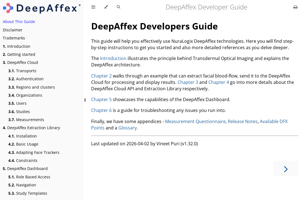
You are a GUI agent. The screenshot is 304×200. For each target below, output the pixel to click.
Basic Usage (23, 144)
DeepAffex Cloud (20, 62)
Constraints (23, 160)
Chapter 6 (101, 110)
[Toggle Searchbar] (118, 7)
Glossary (127, 128)
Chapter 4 (218, 82)
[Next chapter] (285, 168)
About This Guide (19, 21)
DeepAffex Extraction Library (31, 127)
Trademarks (14, 38)
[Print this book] (295, 7)
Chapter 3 (188, 82)
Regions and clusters (31, 87)
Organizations (25, 95)
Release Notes (243, 121)
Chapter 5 (101, 99)
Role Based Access (29, 176)
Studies (19, 111)
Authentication (26, 78)
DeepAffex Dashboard (25, 168)
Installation (22, 136)
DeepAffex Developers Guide (154, 26)
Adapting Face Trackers (33, 152)
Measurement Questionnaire (195, 121)
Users (17, 103)
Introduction (16, 46)
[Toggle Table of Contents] (93, 7)
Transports (22, 70)
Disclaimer (13, 29)
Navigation (22, 185)
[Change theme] (106, 7)
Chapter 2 (101, 76)
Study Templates (27, 193)
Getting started (19, 54)
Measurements (26, 119)
